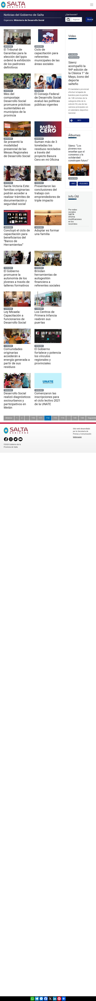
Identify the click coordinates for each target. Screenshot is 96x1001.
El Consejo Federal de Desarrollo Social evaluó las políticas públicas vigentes (47, 99)
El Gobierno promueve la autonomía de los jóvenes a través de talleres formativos (17, 278)
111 (40, 418)
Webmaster (77, 437)
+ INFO (73, 184)
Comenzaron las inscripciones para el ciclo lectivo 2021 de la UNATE (47, 399)
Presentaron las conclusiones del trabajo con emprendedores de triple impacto (47, 193)
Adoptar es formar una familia (46, 232)
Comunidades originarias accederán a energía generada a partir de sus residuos (17, 358)
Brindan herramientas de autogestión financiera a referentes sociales (47, 278)
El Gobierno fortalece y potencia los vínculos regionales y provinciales (47, 356)
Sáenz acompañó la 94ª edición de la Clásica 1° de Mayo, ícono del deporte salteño (78, 73)
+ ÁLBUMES (83, 184)
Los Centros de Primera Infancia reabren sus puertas (45, 317)
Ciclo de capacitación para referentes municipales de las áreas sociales (47, 57)
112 (47, 418)
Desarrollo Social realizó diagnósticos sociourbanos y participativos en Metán (17, 400)
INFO (75, 120)
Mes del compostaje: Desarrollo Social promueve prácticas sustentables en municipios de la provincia (17, 104)
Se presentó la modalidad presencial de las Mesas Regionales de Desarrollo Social (17, 149)
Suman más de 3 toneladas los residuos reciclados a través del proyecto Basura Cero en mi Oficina (47, 150)
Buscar (89, 19)
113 (55, 418)
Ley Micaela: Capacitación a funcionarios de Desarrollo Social (15, 317)
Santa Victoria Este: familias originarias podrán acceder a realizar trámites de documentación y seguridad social (17, 195)
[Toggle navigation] (91, 4)
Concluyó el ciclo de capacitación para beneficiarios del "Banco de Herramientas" (17, 237)
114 (62, 418)
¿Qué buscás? (71, 14)
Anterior (8, 418)
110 (33, 418)
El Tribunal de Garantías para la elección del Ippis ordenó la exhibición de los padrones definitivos (17, 58)
